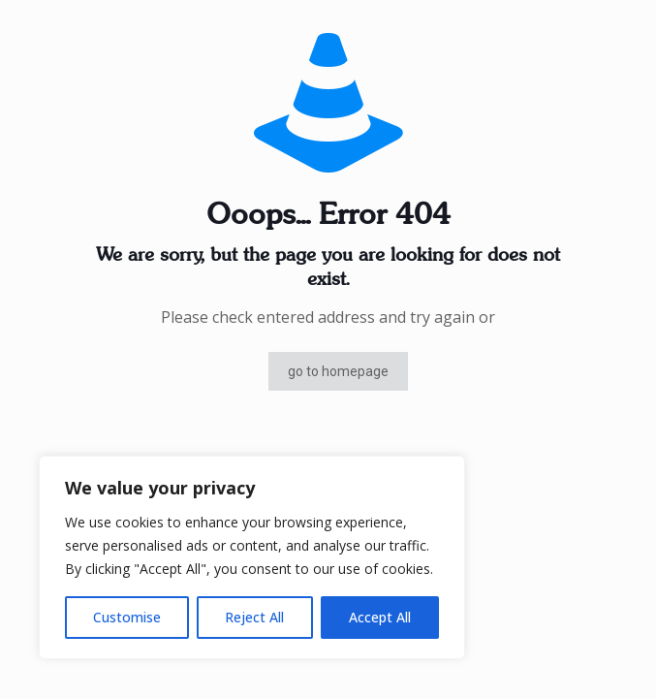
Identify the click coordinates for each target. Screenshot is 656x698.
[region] (252, 557)
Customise (127, 617)
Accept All (380, 617)
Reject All (254, 617)
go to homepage (338, 371)
